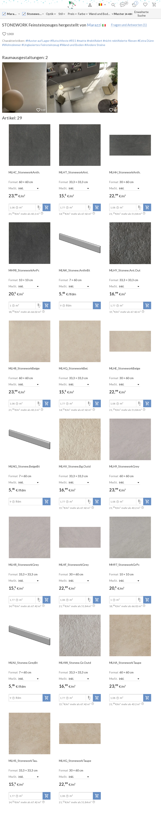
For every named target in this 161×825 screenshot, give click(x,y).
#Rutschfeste (59, 40)
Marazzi (94, 24)
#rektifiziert (94, 40)
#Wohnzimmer (11, 45)
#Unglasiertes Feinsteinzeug (40, 45)
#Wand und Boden (71, 45)
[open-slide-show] (30, 145)
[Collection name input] (34, 13)
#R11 (72, 40)
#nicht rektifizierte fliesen (119, 40)
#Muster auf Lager (38, 40)
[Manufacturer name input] (12, 13)
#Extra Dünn (145, 40)
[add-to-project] (47, 207)
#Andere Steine (94, 45)
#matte (81, 40)
